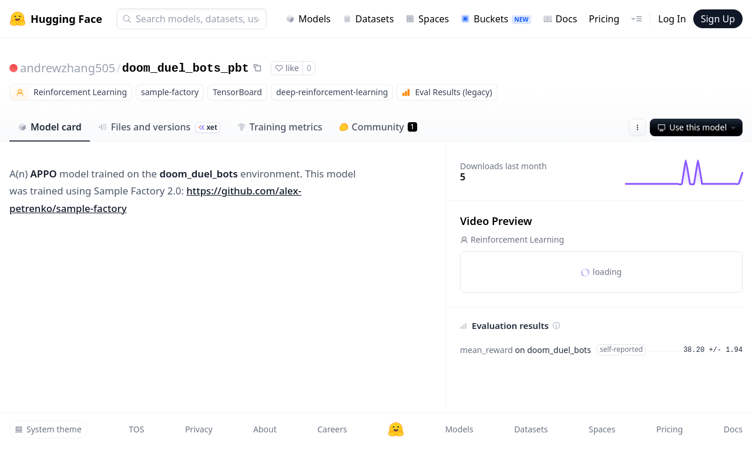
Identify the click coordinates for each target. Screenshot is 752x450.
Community (378, 126)
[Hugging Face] (396, 429)
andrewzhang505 (67, 68)
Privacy (199, 429)
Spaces (427, 18)
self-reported (621, 349)
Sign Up (718, 18)
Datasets (368, 18)
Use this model (697, 127)
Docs (560, 18)
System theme (48, 429)
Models (308, 18)
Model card (50, 126)
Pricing (604, 18)
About (265, 429)
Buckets (496, 18)
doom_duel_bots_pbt (185, 68)
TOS (136, 429)
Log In (672, 18)
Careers (332, 429)
